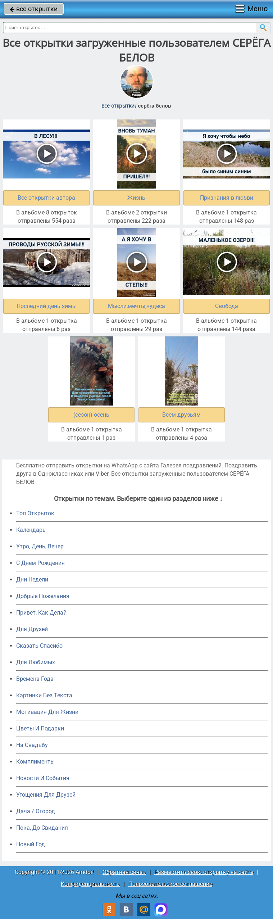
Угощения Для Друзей (46, 794)
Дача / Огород (35, 811)
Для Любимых (35, 662)
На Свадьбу (32, 745)
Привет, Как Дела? (41, 612)
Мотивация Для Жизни (47, 712)
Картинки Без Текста (44, 695)
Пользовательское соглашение (170, 883)
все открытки (34, 9)
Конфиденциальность (90, 883)
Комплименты (35, 761)
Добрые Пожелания (42, 596)
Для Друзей (32, 629)
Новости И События (42, 778)
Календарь (31, 529)
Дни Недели (32, 579)
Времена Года (35, 678)
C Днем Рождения (40, 563)
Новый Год (30, 844)
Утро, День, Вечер (40, 546)
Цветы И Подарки (40, 728)
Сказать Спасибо (39, 645)
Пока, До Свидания (42, 827)
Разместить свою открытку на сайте (203, 872)
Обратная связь (124, 872)
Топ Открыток (35, 513)
